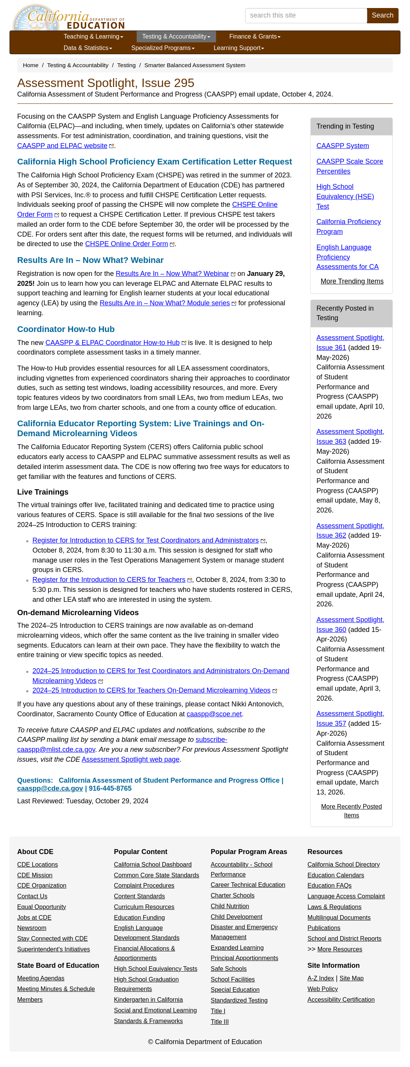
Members (30, 999)
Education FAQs (330, 885)
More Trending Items (352, 281)
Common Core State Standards (156, 875)
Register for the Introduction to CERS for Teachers (112, 579)
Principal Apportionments (244, 958)
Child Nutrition (230, 906)
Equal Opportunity (41, 907)
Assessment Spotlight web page (130, 759)
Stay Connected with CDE (52, 938)
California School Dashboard (153, 864)
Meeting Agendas (41, 978)
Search (383, 15)
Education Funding (139, 917)
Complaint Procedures (144, 885)
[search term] (306, 15)
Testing (126, 65)
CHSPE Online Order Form (129, 244)
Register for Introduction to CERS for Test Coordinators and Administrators (148, 540)
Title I (218, 1011)
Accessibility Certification (341, 999)
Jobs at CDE (34, 917)
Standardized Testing (239, 1000)
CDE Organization (41, 885)
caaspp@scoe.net (214, 714)
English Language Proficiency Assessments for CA (347, 257)
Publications (324, 928)
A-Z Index (321, 978)
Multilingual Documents (339, 917)
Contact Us (32, 896)
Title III (220, 1022)
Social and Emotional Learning (155, 1010)
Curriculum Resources (144, 907)
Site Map (352, 978)
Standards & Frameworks (148, 1021)
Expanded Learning (237, 948)
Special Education (235, 989)
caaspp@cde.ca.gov (50, 788)
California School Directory (344, 864)
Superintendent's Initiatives (53, 949)
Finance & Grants (255, 36)
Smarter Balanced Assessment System (194, 65)
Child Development (236, 917)
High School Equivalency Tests (156, 968)
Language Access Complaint (346, 896)
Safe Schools (229, 968)
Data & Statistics (88, 48)
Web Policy (323, 989)
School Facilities (233, 979)
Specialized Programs (163, 48)
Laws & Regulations (335, 907)
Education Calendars (336, 875)
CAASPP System (342, 146)
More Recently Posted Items (351, 811)
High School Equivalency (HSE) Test (345, 196)
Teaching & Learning (93, 36)
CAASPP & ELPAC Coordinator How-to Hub (115, 343)
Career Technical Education (248, 885)
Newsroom (31, 928)
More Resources (340, 949)
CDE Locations (37, 864)
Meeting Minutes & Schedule (56, 989)
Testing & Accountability (176, 36)
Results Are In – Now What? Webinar (176, 273)
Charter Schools (233, 895)
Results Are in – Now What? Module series (168, 303)
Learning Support (239, 48)
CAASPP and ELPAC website (65, 146)
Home (31, 65)
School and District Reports (345, 938)
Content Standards (139, 896)
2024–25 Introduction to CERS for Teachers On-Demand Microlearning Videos (154, 690)
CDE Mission (34, 875)
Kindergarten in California (148, 999)
